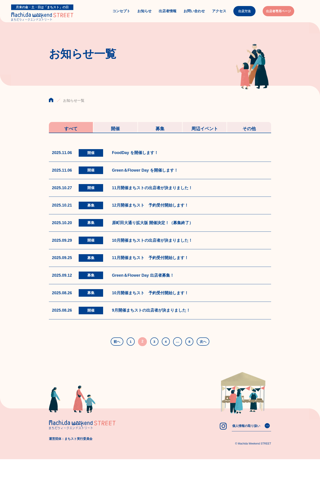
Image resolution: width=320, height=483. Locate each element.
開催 (115, 135)
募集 (160, 135)
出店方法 (244, 15)
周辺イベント (204, 135)
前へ (114, 365)
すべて (71, 135)
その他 (249, 135)
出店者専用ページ (278, 15)
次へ (205, 365)
